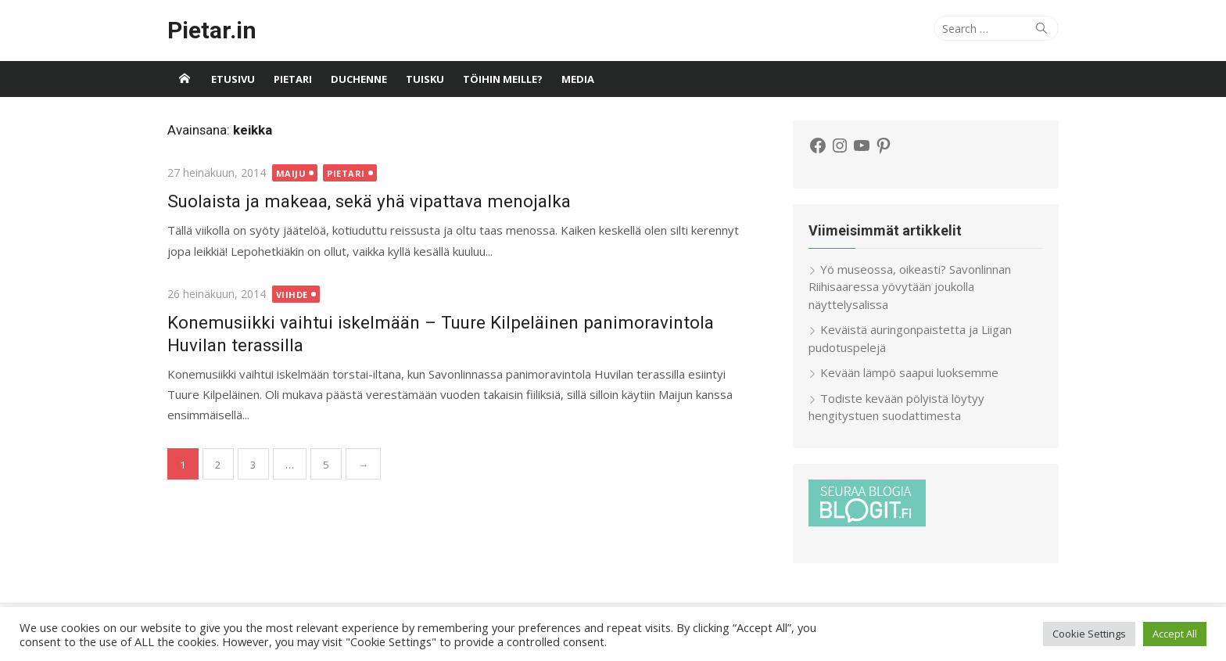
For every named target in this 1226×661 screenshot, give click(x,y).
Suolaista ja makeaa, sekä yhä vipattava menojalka (369, 201)
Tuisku (425, 79)
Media (577, 79)
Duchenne (359, 79)
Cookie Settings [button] (1089, 634)
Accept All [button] (1175, 634)
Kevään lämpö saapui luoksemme (909, 372)
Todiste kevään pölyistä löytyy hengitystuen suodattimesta (896, 407)
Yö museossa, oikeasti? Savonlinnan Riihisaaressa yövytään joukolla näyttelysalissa (909, 286)
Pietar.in (211, 30)
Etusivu (233, 79)
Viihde (292, 294)
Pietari (293, 79)
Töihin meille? (503, 79)
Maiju (291, 173)
